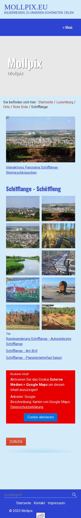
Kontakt (39, 503)
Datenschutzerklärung (26, 407)
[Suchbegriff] (40, 495)
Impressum (56, 503)
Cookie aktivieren (40, 417)
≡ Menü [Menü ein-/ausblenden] (67, 27)
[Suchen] (74, 495)
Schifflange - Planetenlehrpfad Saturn (34, 358)
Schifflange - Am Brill (21, 351)
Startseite (45, 102)
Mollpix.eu (26, 7)
